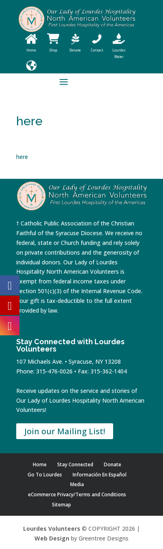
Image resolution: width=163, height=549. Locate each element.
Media (77, 484)
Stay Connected (75, 464)
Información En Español (100, 474)
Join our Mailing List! (64, 431)
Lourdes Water (119, 50)
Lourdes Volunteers (51, 528)
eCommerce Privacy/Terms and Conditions (77, 494)
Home (40, 464)
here (22, 157)
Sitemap (61, 504)
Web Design (51, 538)
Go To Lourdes (45, 474)
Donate (112, 464)
